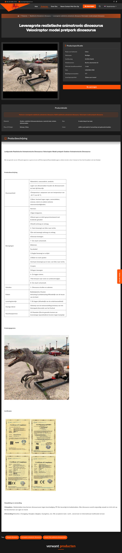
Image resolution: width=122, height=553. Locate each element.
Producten (44, 6)
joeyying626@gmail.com (27, 1)
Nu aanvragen (89, 6)
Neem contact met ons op (69, 6)
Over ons (54, 6)
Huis (36, 6)
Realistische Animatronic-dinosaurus (40, 16)
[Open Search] (99, 6)
